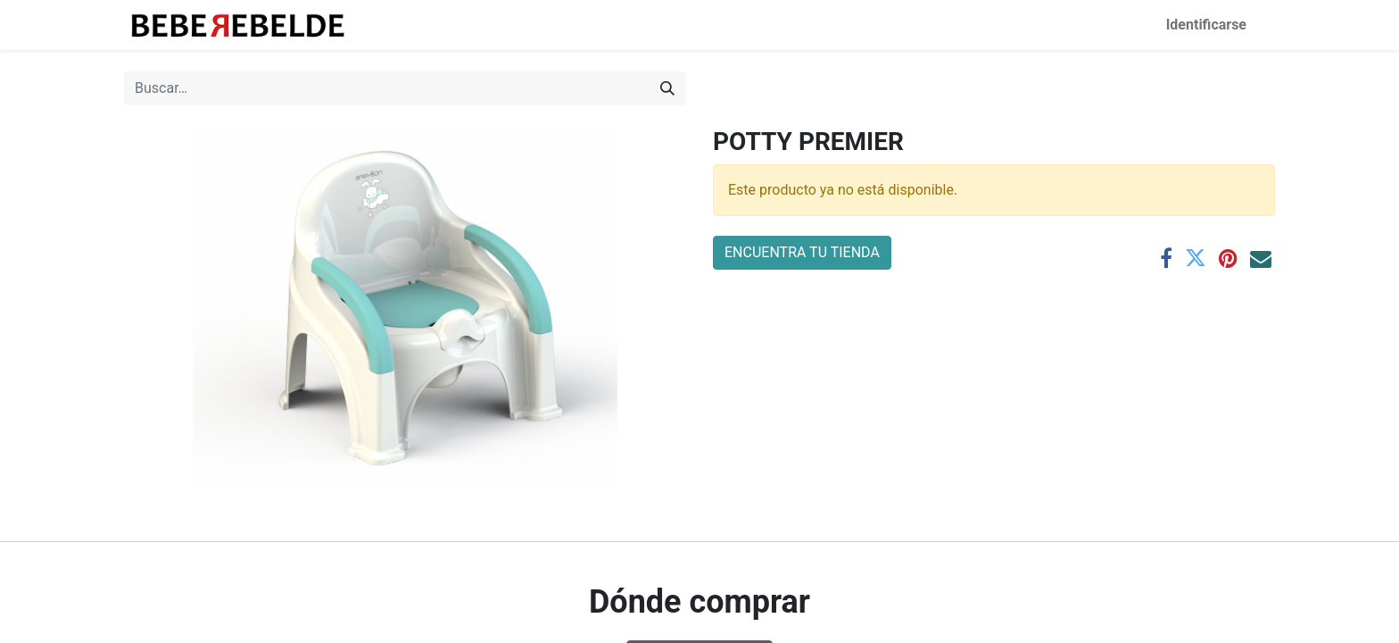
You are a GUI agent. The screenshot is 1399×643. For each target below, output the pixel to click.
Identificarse (1206, 24)
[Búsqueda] (667, 88)
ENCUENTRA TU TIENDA (802, 252)
